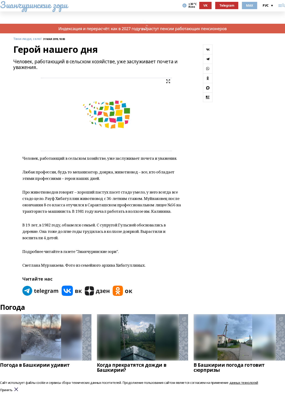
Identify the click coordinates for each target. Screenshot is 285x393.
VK (205, 5)
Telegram (226, 5)
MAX (249, 5)
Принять (6, 390)
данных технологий (243, 382)
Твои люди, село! (27, 39)
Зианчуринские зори (33, 4)
